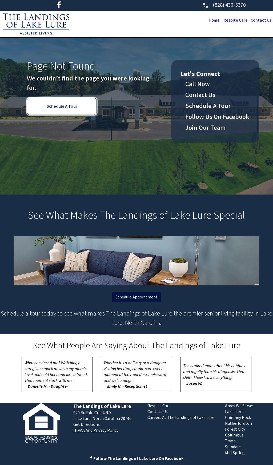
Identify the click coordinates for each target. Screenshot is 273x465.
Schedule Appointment (136, 297)
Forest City (235, 429)
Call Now (197, 84)
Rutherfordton (238, 423)
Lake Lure (233, 412)
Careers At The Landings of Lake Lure (180, 417)
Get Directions (86, 424)
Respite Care (234, 20)
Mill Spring (235, 453)
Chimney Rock (238, 417)
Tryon (230, 441)
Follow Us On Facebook (217, 117)
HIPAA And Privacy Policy (95, 430)
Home (212, 20)
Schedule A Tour (62, 106)
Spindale (233, 447)
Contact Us (260, 20)
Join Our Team (205, 127)
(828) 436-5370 (224, 5)
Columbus (234, 435)
